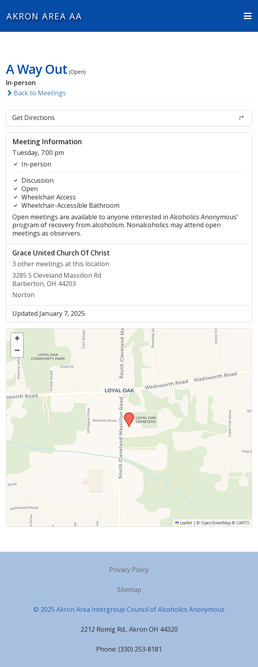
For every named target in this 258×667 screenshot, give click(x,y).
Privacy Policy (129, 569)
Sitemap (129, 589)
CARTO (243, 523)
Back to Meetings (36, 93)
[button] (248, 16)
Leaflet (183, 523)
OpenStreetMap (216, 523)
